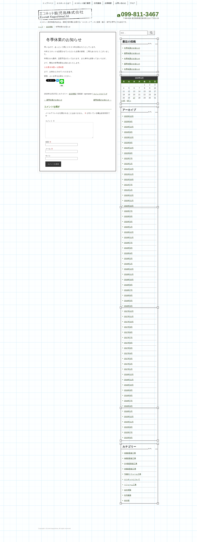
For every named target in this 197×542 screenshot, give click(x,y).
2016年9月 (128, 390)
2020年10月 (129, 206)
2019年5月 (128, 248)
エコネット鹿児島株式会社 (65, 14)
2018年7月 (128, 290)
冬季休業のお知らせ (132, 48)
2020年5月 (128, 216)
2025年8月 (128, 122)
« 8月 (123, 101)
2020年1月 (128, 227)
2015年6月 (128, 438)
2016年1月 (128, 411)
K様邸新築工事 (130, 453)
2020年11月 (129, 201)
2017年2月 (128, 364)
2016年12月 (129, 374)
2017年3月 (128, 359)
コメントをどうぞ (100, 94)
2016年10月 (129, 385)
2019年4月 (128, 253)
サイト (48, 159)
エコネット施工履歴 (82, 3)
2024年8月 (128, 132)
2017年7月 (128, 338)
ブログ (132, 3)
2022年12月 (129, 148)
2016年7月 (128, 401)
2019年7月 (128, 243)
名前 (48, 145)
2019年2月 (128, 259)
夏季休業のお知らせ (53, 100)
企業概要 (108, 3)
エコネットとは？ (64, 3)
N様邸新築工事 (130, 458)
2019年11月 (129, 237)
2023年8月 (128, 143)
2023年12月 (129, 137)
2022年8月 (128, 153)
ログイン (155, 532)
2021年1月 (128, 190)
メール (49, 152)
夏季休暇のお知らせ (102, 100)
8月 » (129, 101)
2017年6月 (128, 343)
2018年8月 (128, 285)
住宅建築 (97, 3)
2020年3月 (128, 222)
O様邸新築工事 (130, 469)
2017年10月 (129, 322)
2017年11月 (129, 316)
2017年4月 (128, 353)
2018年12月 (129, 269)
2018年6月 (128, 295)
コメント (50, 121)
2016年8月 (128, 395)
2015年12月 (129, 417)
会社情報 (72, 94)
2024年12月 (129, 127)
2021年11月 (129, 174)
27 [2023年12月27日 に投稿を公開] (134, 98)
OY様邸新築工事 (130, 464)
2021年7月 (128, 185)
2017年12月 (129, 311)
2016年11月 (129, 380)
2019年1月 (128, 264)
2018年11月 (129, 274)
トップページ (48, 3)
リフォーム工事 (130, 485)
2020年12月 (129, 195)
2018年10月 (129, 280)
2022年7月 (128, 158)
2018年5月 (128, 301)
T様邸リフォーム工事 (132, 474)
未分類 (126, 500)
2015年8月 (128, 427)
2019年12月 (129, 232)
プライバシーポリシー (46, 523)
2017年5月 (128, 348)
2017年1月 (128, 369)
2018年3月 (128, 306)
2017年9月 (128, 327)
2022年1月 (128, 164)
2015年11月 (129, 422)
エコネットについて (132, 479)
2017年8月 (128, 332)
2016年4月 (128, 406)
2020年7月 (128, 211)
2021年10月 (129, 179)
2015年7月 (128, 432)
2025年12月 (129, 116)
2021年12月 (129, 169)
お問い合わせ (120, 3)
